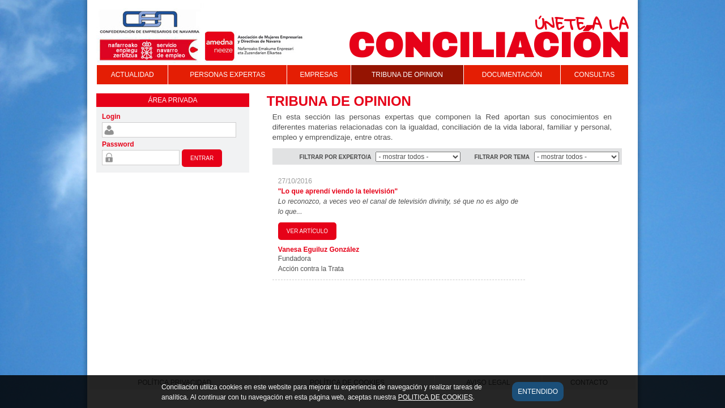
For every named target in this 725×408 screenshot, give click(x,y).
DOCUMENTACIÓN (512, 75)
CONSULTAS (594, 75)
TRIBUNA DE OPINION (407, 75)
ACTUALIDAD (132, 75)
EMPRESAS (319, 75)
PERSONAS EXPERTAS (227, 75)
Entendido (538, 396)
